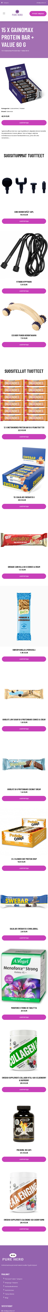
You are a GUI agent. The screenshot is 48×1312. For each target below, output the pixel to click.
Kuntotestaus (9, 1290)
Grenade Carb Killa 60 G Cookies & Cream (24, 567)
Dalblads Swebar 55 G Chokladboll (24, 928)
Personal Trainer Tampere (13, 1279)
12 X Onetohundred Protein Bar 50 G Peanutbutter (24, 427)
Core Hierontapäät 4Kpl (24, 212)
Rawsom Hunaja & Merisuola (24, 650)
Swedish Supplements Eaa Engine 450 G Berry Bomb (24, 1220)
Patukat (22, 108)
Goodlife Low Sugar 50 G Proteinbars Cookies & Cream (24, 719)
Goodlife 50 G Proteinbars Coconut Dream (24, 789)
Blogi (6, 1298)
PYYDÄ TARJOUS (38, 14)
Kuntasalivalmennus (11, 1286)
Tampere (6, 3)
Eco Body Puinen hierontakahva (24, 335)
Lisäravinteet (14, 108)
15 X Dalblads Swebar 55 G (24, 497)
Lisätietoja (24, 123)
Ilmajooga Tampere (11, 1283)
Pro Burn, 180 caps (24, 1150)
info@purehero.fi (41, 3)
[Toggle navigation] (4, 13)
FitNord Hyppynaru (24, 281)
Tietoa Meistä (9, 1294)
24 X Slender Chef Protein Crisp (24, 859)
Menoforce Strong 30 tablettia (24, 1008)
